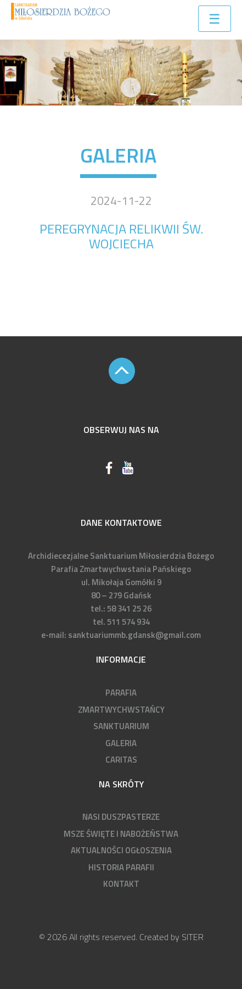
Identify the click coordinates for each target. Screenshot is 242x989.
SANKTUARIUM (121, 726)
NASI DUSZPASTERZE (121, 816)
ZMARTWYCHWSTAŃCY (121, 709)
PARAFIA (121, 692)
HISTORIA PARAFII (121, 867)
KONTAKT (121, 883)
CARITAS (121, 759)
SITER (193, 936)
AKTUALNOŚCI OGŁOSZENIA (121, 850)
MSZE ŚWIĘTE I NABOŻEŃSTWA (121, 833)
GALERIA (121, 743)
